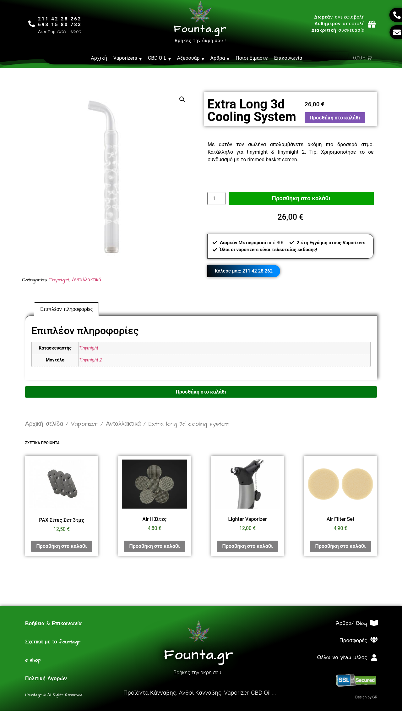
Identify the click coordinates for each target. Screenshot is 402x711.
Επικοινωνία (288, 58)
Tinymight (59, 280)
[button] (182, 99)
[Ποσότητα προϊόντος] (216, 197)
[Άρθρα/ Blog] (374, 623)
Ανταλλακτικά (86, 280)
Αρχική (99, 58)
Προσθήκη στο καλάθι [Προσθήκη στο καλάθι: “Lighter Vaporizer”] (247, 546)
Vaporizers (127, 58)
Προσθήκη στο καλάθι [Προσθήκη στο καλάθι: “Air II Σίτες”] (154, 546)
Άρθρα (220, 58)
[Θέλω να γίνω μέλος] (374, 658)
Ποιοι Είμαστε (252, 58)
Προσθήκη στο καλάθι (335, 118)
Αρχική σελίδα (44, 424)
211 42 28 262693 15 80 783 (61, 21)
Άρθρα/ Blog (351, 623)
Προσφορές (353, 641)
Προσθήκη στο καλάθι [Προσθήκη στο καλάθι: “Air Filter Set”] (340, 546)
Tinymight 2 (90, 360)
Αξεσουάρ (190, 58)
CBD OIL (159, 58)
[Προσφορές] (374, 640)
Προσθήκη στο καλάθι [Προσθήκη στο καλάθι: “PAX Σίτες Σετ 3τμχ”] (61, 546)
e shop (33, 660)
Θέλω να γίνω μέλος (342, 658)
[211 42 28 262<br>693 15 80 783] (32, 24)
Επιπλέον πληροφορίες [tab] (66, 309)
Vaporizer (84, 424)
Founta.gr (200, 29)
